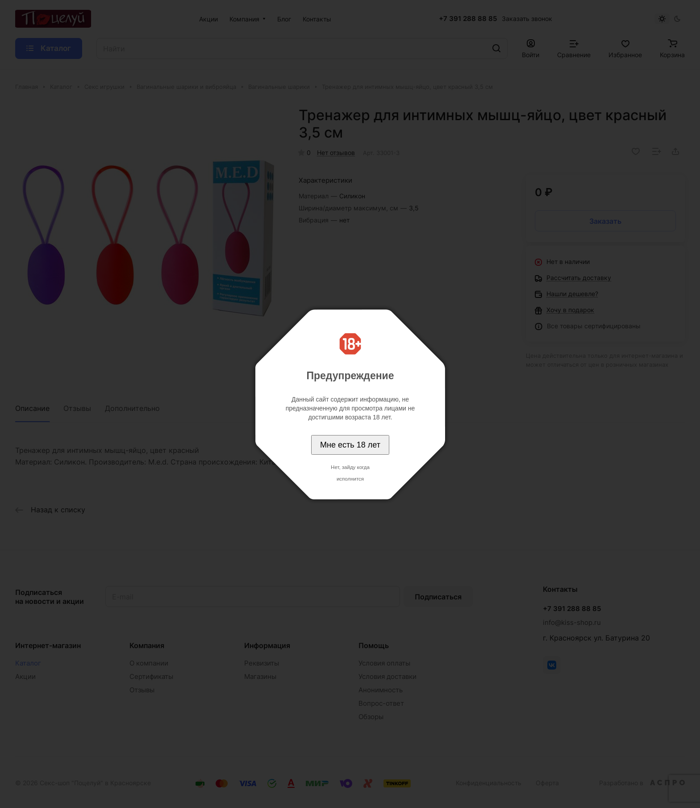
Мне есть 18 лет (350, 444)
